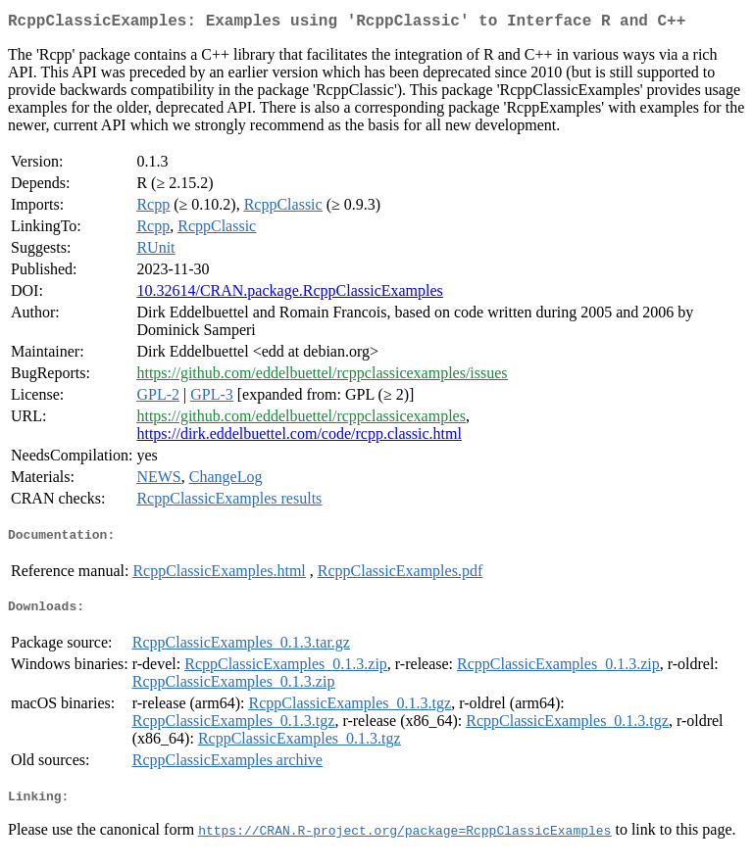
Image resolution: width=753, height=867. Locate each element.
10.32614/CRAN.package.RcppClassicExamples (289, 294)
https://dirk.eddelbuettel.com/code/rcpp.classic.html (298, 437)
